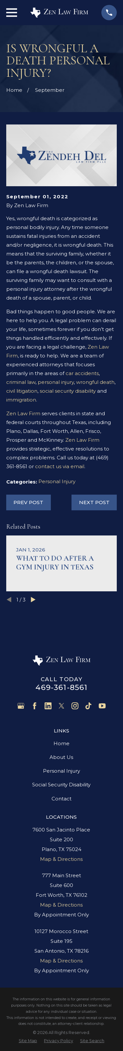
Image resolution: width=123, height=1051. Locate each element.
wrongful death (95, 382)
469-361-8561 (61, 687)
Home (61, 743)
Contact (61, 799)
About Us (61, 757)
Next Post (94, 502)
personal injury (56, 382)
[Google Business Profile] (20, 705)
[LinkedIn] (48, 705)
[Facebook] (34, 705)
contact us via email (59, 466)
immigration (21, 400)
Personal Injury (56, 481)
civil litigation (21, 391)
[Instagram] (75, 705)
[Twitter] (61, 705)
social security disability (68, 391)
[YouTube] (102, 705)
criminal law (20, 382)
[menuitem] (28, 1041)
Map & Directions (61, 859)
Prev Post (28, 502)
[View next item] (33, 599)
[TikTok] (88, 705)
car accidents (82, 373)
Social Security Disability (61, 784)
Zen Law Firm (23, 413)
